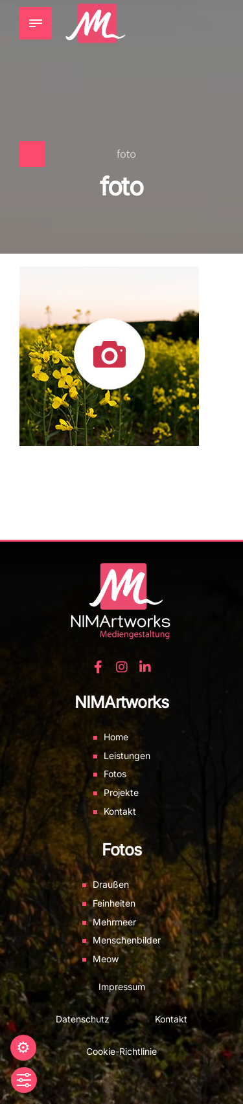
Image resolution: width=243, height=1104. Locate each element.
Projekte (121, 792)
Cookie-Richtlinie (121, 1051)
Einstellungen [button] (23, 1048)
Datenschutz (83, 1018)
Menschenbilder (127, 939)
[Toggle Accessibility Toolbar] (24, 1080)
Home (116, 736)
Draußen (111, 884)
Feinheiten (114, 903)
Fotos (115, 773)
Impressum (121, 986)
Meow (106, 958)
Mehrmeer (114, 921)
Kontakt (120, 811)
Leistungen (127, 755)
